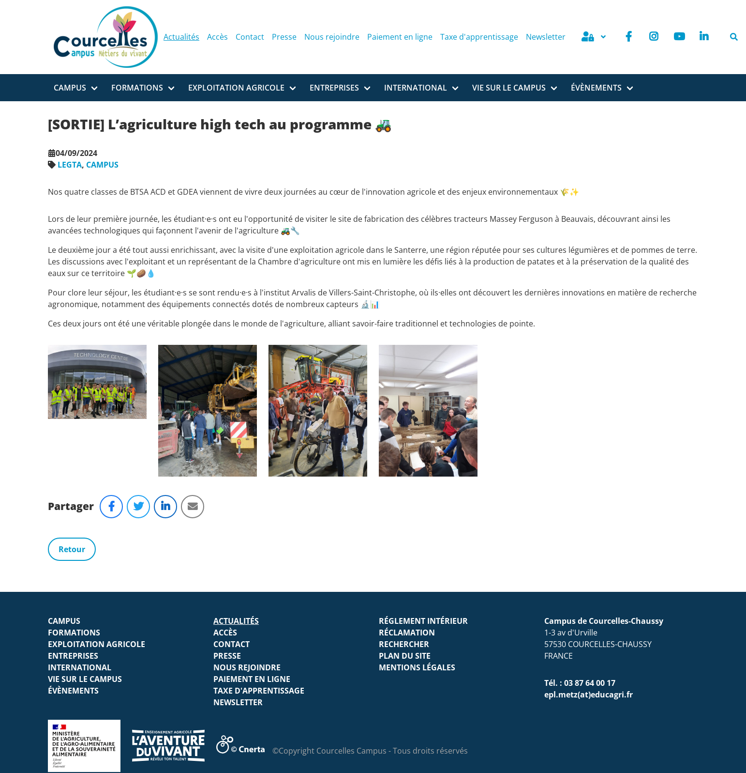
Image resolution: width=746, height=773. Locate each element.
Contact (250, 36)
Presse (284, 36)
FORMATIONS (137, 87)
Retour (72, 426)
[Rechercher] (734, 37)
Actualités (181, 36)
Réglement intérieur (423, 498)
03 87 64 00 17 (589, 560)
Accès (217, 36)
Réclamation (407, 509)
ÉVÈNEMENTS (596, 87)
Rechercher (404, 521)
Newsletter (546, 36)
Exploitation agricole (236, 87)
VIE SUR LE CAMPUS (509, 87)
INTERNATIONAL (415, 87)
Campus (70, 87)
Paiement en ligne (400, 36)
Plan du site (405, 532)
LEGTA (70, 164)
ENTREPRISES (334, 87)
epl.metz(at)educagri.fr (588, 571)
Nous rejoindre (331, 36)
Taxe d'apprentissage (479, 36)
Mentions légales (417, 544)
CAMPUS (102, 164)
